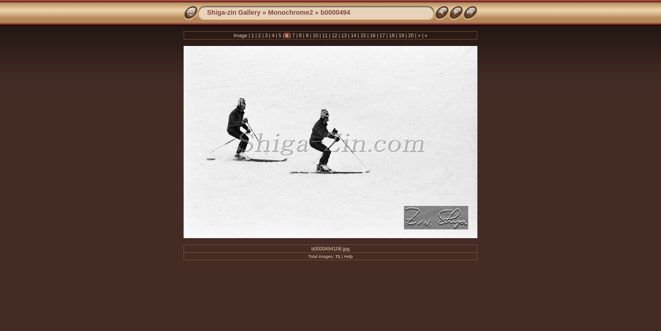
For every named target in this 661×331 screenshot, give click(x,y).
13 (344, 35)
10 (315, 35)
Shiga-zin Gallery (234, 12)
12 (334, 35)
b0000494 (335, 12)
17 (382, 35)
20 (411, 35)
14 (353, 35)
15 (363, 35)
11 (325, 35)
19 (401, 35)
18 (392, 35)
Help (348, 256)
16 (373, 35)
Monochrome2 (290, 12)
